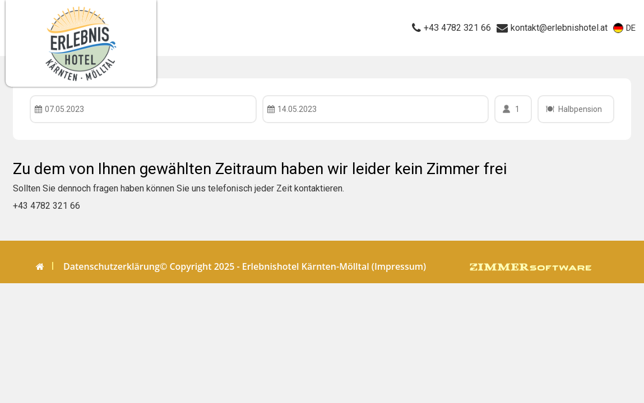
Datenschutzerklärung (111, 266)
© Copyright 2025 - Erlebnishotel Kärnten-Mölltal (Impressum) (293, 266)
